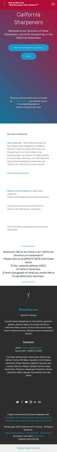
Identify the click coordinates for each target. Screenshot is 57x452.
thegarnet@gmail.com (31, 348)
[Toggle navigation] (53, 4)
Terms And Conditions (15, 433)
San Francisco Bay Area (18, 173)
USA (28, 56)
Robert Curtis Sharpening (18, 191)
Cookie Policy (46, 433)
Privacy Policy (32, 433)
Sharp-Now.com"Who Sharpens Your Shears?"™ (23, 4)
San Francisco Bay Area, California (28, 48)
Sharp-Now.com (14, 143)
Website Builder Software (28, 448)
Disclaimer (39, 436)
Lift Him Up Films (20, 101)
